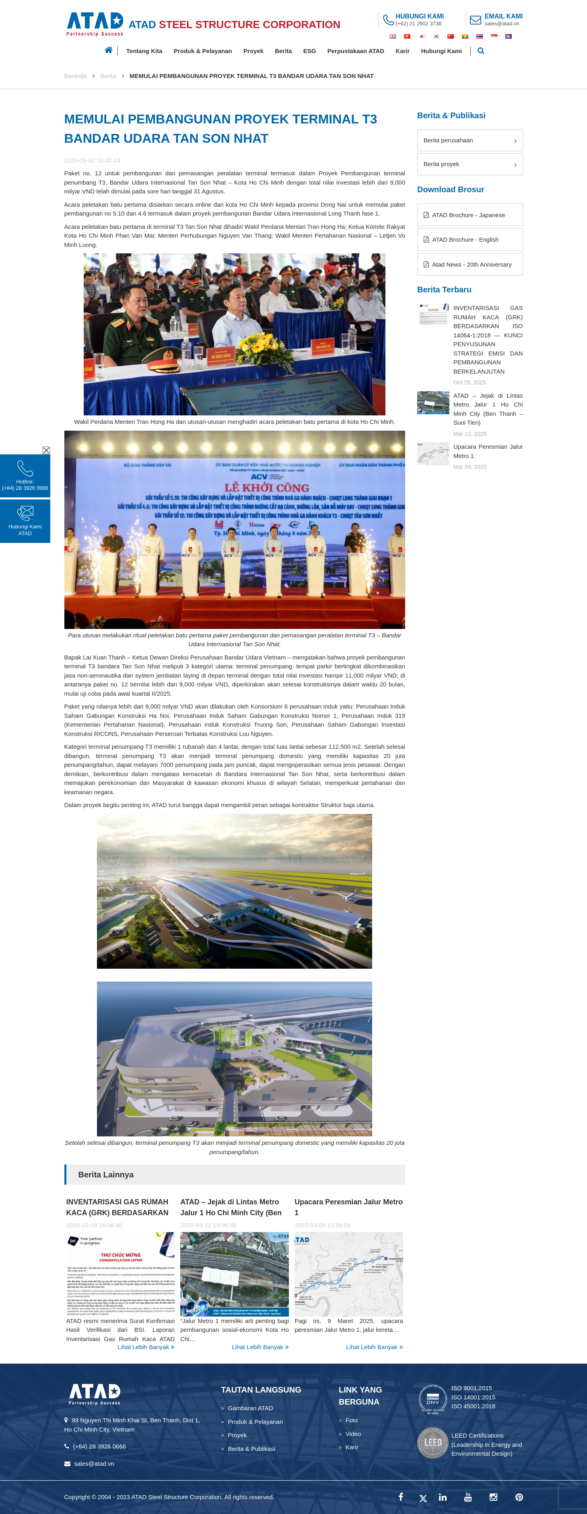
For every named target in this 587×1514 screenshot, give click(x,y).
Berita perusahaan (470, 140)
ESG (309, 50)
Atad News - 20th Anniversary (468, 264)
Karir (402, 50)
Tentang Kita (144, 50)
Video (353, 1433)
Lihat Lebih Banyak (146, 1346)
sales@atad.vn (502, 24)
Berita (283, 50)
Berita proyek (470, 164)
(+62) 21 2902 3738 (419, 24)
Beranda (75, 75)
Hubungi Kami (441, 50)
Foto (352, 1420)
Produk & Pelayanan (203, 50)
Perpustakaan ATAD (355, 50)
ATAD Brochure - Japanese (464, 215)
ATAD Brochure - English (461, 239)
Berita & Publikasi (252, 1448)
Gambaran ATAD (250, 1408)
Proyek (253, 50)
